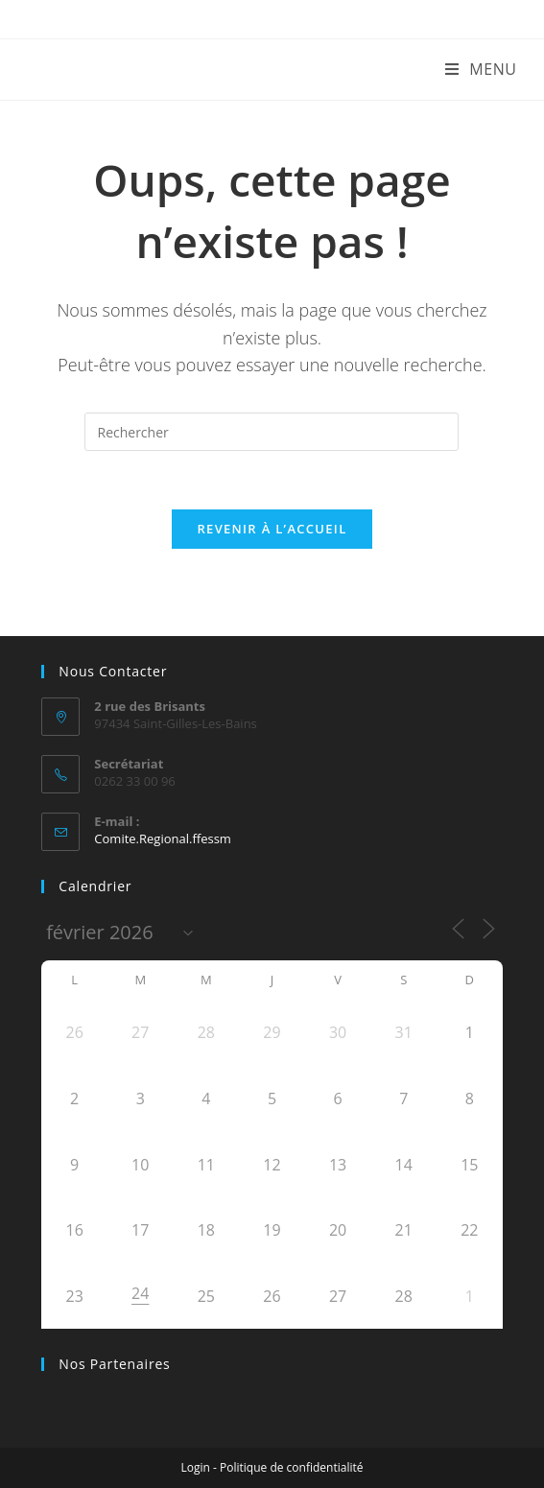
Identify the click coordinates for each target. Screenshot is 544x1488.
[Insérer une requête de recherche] (271, 432)
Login (195, 1467)
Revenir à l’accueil (271, 528)
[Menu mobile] (481, 69)
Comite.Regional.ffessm (162, 838)
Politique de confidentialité (291, 1467)
